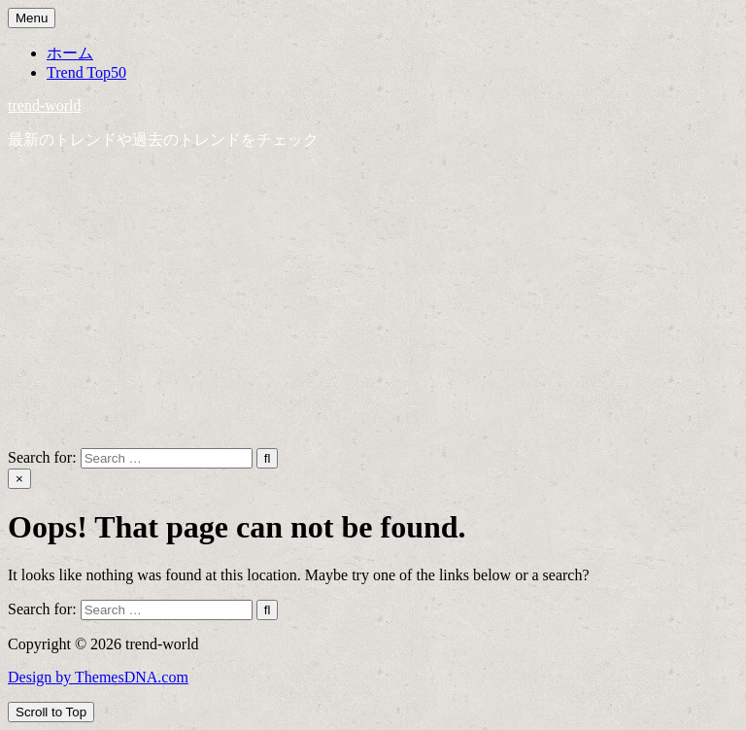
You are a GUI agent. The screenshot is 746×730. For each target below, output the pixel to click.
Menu (32, 18)
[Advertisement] (373, 302)
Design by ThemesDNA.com (98, 677)
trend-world (45, 105)
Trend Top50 (86, 72)
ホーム (70, 53)
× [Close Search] (19, 478)
